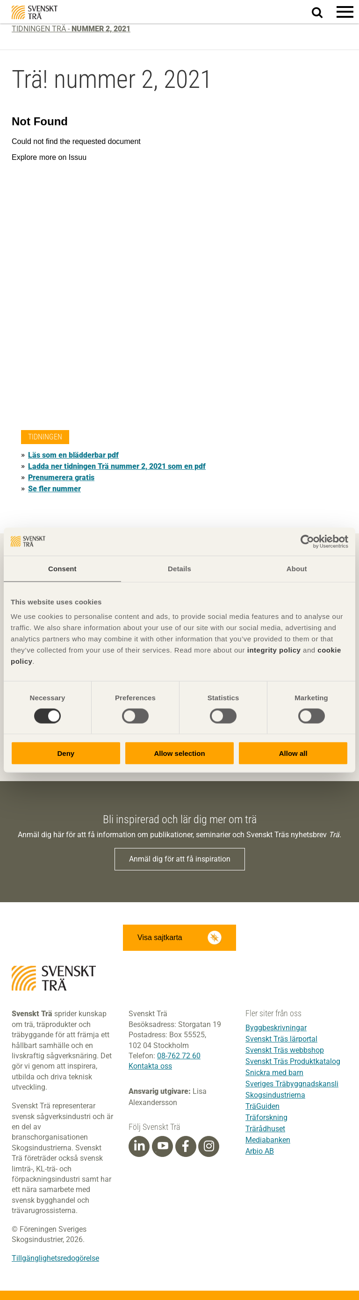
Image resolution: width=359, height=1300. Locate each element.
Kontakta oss (150, 1066)
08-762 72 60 (179, 1055)
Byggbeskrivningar (276, 1027)
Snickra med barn (274, 1072)
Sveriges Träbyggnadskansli (291, 1083)
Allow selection (179, 753)
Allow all (293, 753)
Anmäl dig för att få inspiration (179, 859)
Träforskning (266, 1117)
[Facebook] (185, 1146)
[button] (345, 11)
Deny (65, 753)
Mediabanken (267, 1139)
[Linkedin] (139, 1146)
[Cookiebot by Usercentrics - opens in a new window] (307, 541)
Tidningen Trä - (71, 28)
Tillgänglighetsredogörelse (55, 1258)
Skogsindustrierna (275, 1095)
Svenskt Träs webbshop (284, 1050)
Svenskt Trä (34, 12)
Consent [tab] (62, 568)
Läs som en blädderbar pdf (73, 455)
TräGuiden (262, 1106)
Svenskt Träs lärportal (281, 1038)
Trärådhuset (265, 1128)
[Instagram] (209, 1146)
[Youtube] (162, 1146)
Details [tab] (179, 568)
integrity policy (274, 650)
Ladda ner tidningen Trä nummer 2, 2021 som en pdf (117, 466)
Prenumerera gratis (61, 477)
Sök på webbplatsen (323, 12)
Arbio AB (259, 1151)
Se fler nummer (54, 488)
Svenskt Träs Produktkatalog (292, 1061)
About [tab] (297, 568)
